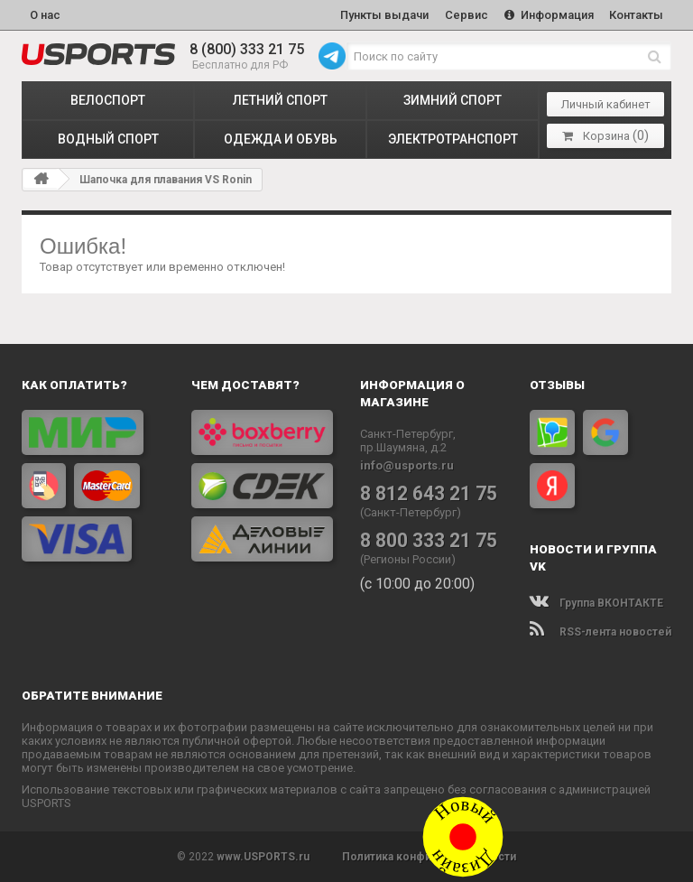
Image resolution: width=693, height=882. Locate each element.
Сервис (465, 15)
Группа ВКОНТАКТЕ (596, 603)
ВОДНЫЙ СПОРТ (108, 139)
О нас (45, 15)
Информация (548, 15)
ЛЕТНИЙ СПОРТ (280, 100)
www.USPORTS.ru (263, 856)
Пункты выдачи (383, 15)
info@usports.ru (407, 465)
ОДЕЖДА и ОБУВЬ (280, 139)
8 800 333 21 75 (428, 540)
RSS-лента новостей (600, 632)
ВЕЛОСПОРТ (107, 100)
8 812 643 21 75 (428, 493)
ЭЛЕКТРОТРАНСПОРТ (453, 139)
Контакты (636, 15)
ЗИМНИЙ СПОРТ (452, 100)
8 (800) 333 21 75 (246, 49)
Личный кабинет (606, 104)
